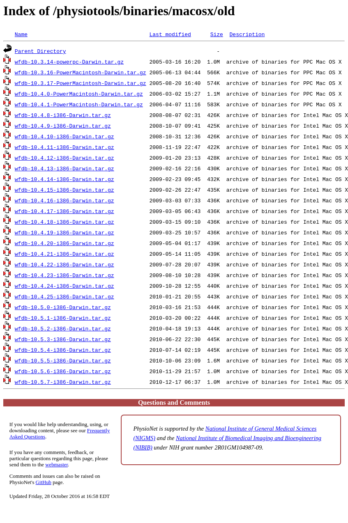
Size (216, 34)
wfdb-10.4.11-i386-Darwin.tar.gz (64, 147)
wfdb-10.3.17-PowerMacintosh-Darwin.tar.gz (80, 83)
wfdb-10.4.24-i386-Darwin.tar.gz (64, 285)
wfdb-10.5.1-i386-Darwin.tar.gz (63, 317)
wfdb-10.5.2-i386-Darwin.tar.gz (63, 328)
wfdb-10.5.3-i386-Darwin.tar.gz (63, 339)
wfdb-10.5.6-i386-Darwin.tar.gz (63, 371)
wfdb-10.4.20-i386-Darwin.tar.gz (64, 243)
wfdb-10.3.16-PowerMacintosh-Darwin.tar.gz (80, 72)
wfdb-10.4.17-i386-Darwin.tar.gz (64, 211)
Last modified (170, 34)
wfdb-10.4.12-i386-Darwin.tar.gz (64, 157)
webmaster (56, 465)
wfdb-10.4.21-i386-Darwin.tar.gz (64, 253)
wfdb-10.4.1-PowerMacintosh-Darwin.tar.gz (79, 104)
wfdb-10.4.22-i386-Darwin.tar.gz (64, 264)
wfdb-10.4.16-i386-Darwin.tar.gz (64, 200)
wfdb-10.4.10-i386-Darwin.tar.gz (64, 136)
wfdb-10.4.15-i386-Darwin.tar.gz (64, 189)
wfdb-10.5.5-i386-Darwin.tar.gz (63, 360)
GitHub (43, 482)
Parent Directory (40, 51)
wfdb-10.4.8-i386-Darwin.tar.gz (63, 115)
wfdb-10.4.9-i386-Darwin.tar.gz (63, 125)
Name (21, 34)
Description (247, 34)
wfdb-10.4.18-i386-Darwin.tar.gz (64, 221)
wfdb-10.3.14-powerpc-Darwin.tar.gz (69, 61)
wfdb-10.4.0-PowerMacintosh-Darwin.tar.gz (79, 93)
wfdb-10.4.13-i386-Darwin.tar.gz (64, 168)
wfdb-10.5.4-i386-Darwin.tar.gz (63, 349)
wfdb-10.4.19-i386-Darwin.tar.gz (64, 232)
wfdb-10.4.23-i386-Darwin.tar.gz (64, 275)
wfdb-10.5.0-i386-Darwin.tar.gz (63, 307)
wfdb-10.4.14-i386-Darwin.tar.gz (64, 179)
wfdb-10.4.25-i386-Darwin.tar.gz (64, 296)
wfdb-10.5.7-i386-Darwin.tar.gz (63, 381)
